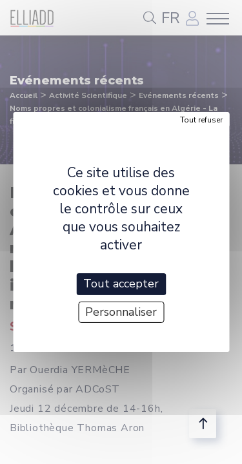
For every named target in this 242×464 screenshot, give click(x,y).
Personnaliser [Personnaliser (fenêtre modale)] (121, 312)
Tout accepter (121, 283)
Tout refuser (201, 120)
